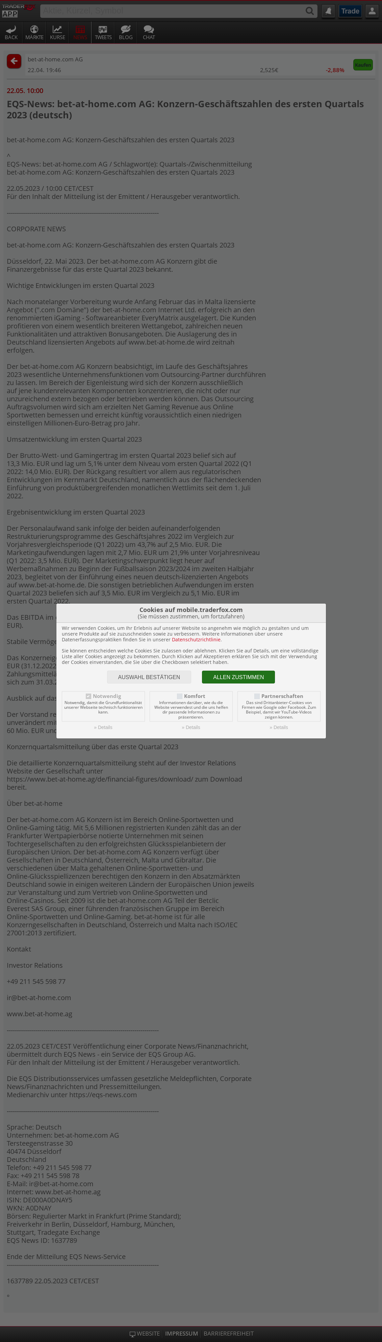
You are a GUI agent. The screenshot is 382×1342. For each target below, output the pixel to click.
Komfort (194, 696)
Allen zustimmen (238, 677)
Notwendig (107, 696)
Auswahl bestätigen (149, 677)
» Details (103, 727)
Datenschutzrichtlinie (196, 639)
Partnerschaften (282, 696)
